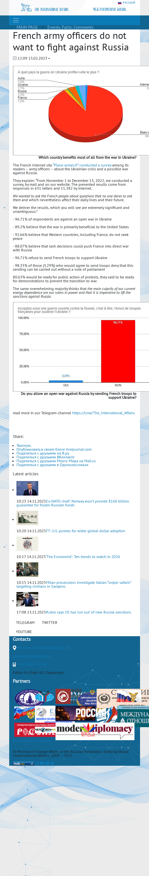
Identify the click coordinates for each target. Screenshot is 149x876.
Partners (21, 681)
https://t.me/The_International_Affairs (103, 412)
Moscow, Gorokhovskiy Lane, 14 (43, 647)
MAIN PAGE (27, 27)
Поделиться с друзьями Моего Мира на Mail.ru (56, 460)
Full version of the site (31, 740)
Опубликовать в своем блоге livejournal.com (54, 449)
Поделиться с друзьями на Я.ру (42, 453)
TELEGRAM (25, 622)
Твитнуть (23, 445)
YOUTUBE (24, 631)
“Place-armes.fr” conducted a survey (82, 165)
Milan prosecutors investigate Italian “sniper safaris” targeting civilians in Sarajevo (73, 584)
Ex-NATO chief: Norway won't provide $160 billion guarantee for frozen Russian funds (72, 503)
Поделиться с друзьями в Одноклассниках (52, 464)
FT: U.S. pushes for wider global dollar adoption (85, 530)
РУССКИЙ (126, 3)
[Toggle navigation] (16, 20)
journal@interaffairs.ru (32, 656)
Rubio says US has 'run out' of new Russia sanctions (88, 612)
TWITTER (49, 622)
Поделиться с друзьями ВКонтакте (45, 457)
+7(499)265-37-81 (32, 664)
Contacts (22, 639)
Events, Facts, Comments (70, 27)
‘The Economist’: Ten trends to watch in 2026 (83, 556)
